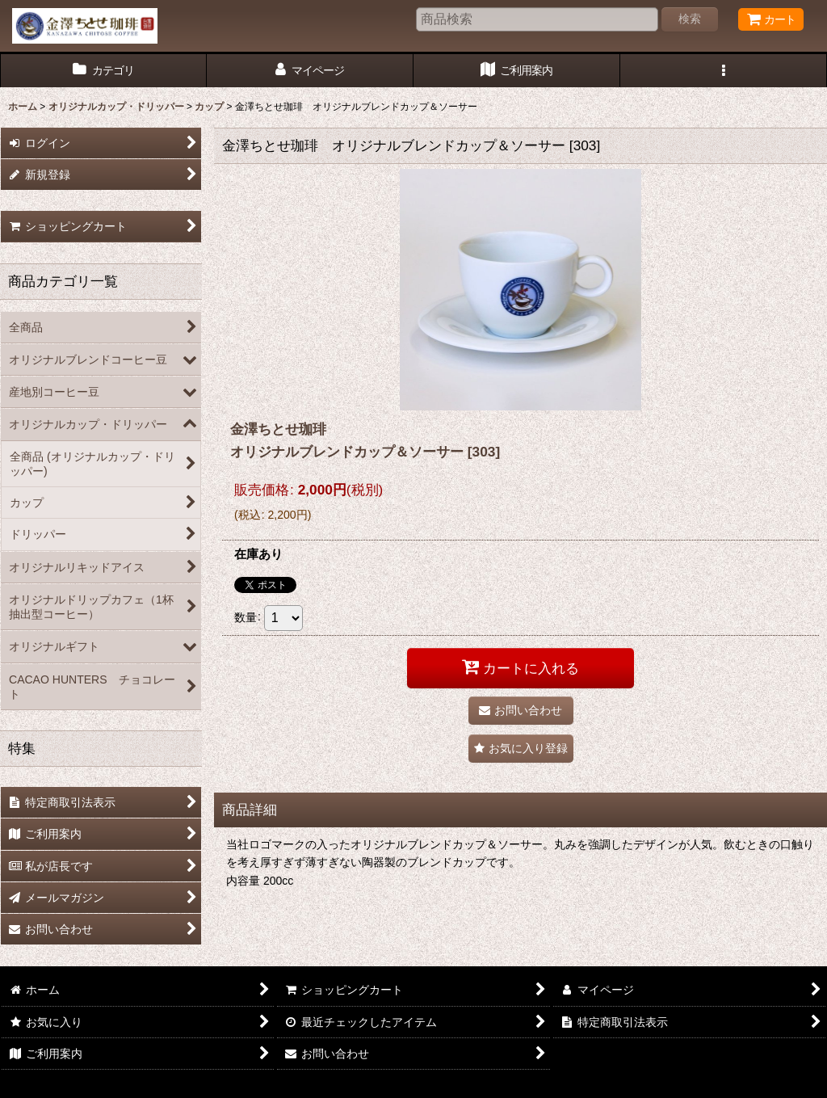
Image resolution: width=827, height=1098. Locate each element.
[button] (723, 70)
